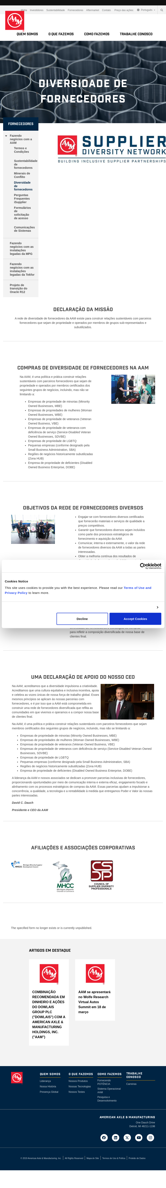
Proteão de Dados (137, 1158)
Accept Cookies (135, 619)
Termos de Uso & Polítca (113, 1158)
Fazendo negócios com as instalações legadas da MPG (22, 248)
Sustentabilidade (55, 10)
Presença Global (49, 1091)
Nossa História (48, 1086)
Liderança (45, 1081)
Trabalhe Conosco (136, 34)
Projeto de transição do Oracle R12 (18, 288)
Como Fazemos (96, 34)
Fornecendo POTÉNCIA (104, 1082)
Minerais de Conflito (22, 175)
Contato (106, 10)
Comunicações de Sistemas (24, 229)
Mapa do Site (93, 1158)
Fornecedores (75, 10)
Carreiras (131, 1084)
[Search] (162, 10)
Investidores (36, 10)
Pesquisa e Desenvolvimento (107, 1099)
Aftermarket (92, 10)
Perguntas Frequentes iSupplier (22, 198)
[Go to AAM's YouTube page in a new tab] (140, 1137)
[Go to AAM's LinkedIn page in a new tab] (117, 1137)
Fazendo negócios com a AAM (21, 139)
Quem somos (27, 34)
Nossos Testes (77, 1091)
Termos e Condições (21, 149)
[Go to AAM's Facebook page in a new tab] (105, 1137)
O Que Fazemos (61, 34)
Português (145, 10)
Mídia (24, 10)
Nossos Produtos (78, 1081)
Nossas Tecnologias (80, 1086)
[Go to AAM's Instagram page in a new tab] (150, 1137)
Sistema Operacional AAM (109, 1090)
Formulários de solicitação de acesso (22, 213)
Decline (82, 619)
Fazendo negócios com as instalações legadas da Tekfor (22, 269)
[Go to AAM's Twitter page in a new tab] (128, 1137)
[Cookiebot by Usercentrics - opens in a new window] (143, 566)
